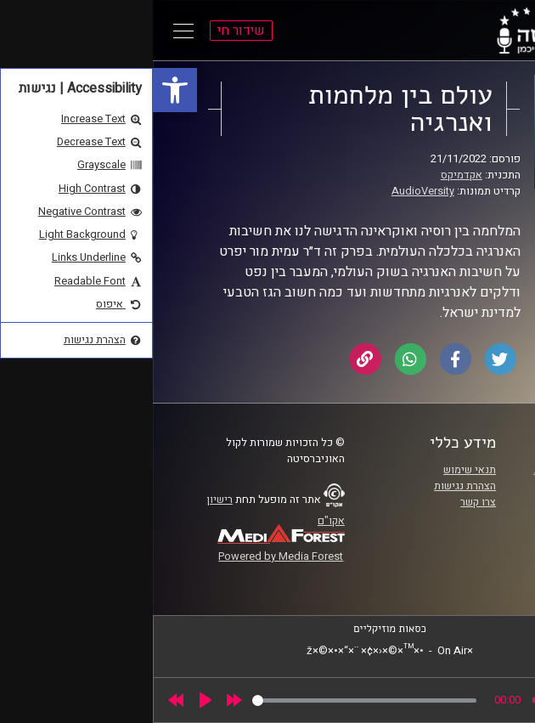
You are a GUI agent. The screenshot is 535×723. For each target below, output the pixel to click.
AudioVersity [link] (270, 191)
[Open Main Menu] (31, 31)
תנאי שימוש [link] (316, 469)
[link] (22, 90)
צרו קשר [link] (325, 502)
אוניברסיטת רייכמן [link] (453, 486)
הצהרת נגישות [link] (312, 486)
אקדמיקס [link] (308, 175)
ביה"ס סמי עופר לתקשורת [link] (438, 469)
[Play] (52, 700)
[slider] (211, 700)
